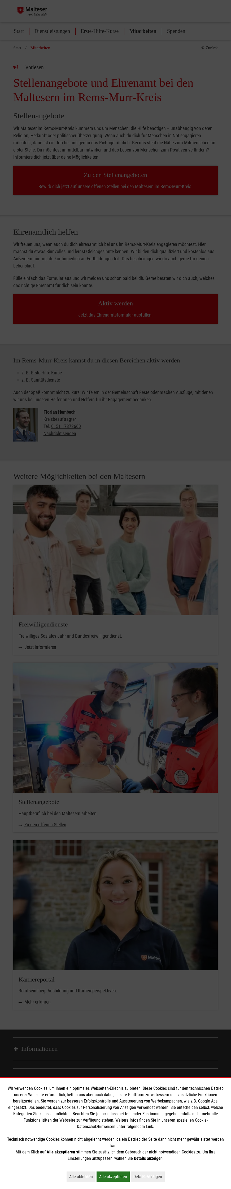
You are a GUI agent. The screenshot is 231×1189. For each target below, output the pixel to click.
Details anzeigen (149, 1176)
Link (149, 1126)
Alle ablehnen (82, 1176)
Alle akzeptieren (114, 1176)
